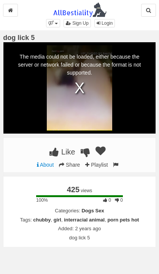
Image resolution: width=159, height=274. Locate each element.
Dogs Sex (92, 210)
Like (62, 152)
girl (57, 220)
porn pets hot (123, 220)
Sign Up (77, 23)
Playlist (96, 165)
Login (105, 23)
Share (69, 165)
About (45, 165)
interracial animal (84, 220)
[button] (53, 23)
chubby (42, 220)
